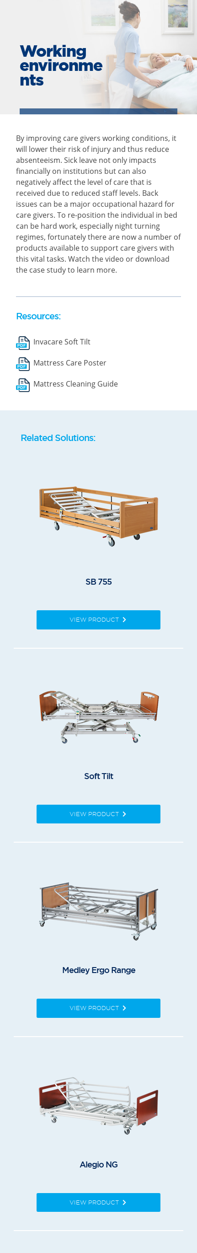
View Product (98, 619)
